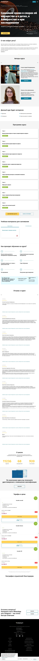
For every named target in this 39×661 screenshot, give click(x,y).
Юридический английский (29, 649)
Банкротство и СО (29, 642)
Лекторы (10, 642)
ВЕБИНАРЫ (10, 652)
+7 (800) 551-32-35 (16, 636)
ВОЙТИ (34, 1)
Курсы (21, 5)
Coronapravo (29, 651)
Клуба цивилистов (24, 71)
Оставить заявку (19, 516)
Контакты (10, 649)
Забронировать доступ (12, 213)
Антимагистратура (29, 654)
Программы (17, 5)
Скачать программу (27, 213)
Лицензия (19, 486)
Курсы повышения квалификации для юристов (8, 5)
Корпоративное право (29, 643)
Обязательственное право (29, 646)
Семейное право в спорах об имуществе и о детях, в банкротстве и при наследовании (15, 6)
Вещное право (29, 648)
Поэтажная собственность (29, 645)
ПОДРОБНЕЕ (3, 51)
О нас (10, 643)
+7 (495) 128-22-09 (22, 636)
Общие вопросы (29, 652)
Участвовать (5, 33)
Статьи (10, 646)
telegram (32, 617)
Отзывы (10, 648)
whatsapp (32, 615)
